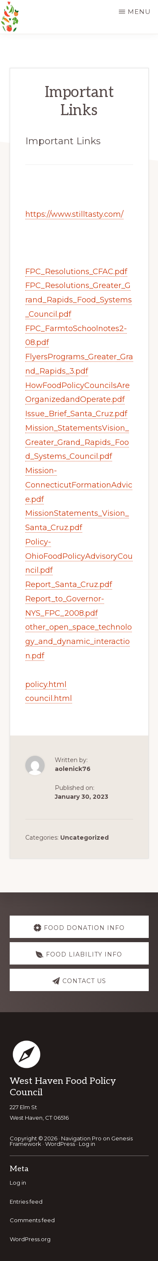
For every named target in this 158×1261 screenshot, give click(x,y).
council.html (48, 698)
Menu (139, 12)
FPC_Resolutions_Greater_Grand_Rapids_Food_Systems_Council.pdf (78, 300)
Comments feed (32, 1220)
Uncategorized (84, 837)
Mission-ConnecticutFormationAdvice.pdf (78, 485)
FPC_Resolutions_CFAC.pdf (76, 271)
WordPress (60, 1143)
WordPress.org (30, 1239)
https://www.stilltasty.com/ (74, 214)
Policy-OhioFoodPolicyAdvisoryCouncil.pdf (79, 556)
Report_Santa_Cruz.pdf (68, 584)
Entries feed (26, 1201)
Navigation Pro (81, 1138)
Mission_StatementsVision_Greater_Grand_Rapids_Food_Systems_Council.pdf (77, 442)
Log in (87, 1143)
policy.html (46, 684)
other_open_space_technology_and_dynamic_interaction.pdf (78, 641)
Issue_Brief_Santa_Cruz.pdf (76, 413)
